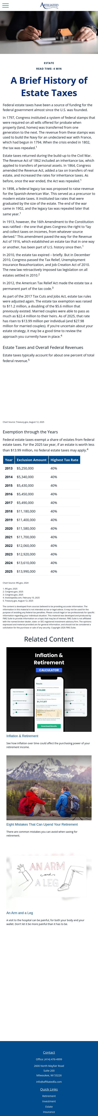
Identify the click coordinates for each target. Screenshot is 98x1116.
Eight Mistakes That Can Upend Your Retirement (42, 824)
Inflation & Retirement (22, 736)
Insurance (49, 1112)
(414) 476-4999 (53, 1059)
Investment (49, 1101)
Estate (49, 1106)
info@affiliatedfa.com (49, 1081)
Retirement (49, 1096)
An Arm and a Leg (19, 913)
